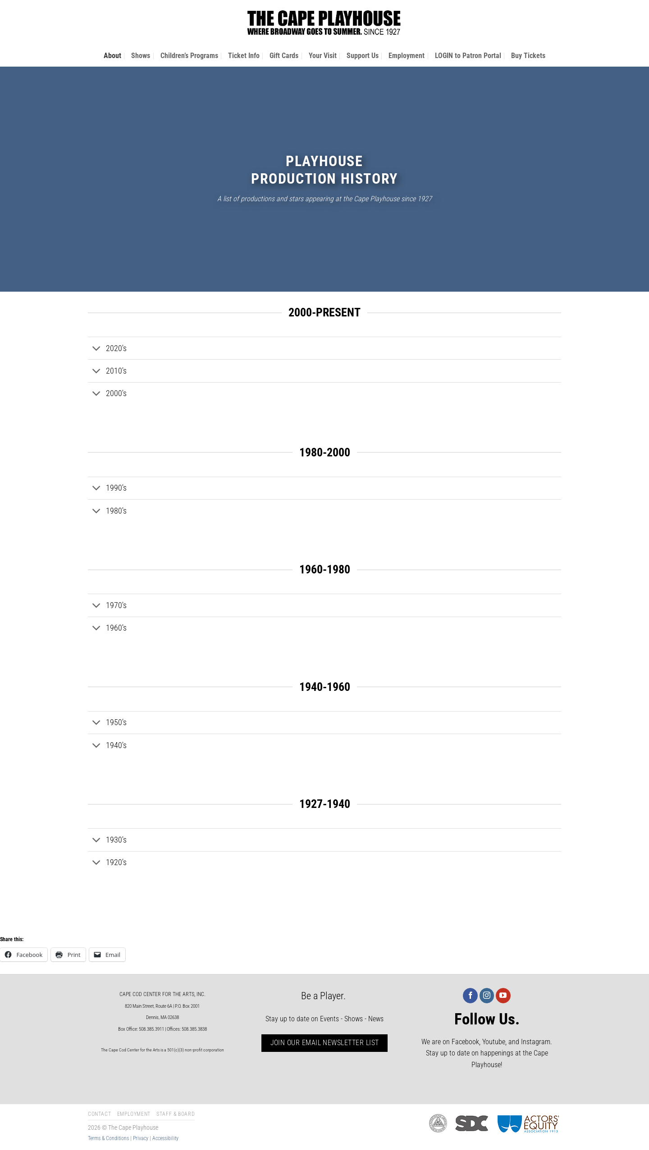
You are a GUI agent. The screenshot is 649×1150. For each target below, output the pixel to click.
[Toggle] (96, 349)
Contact (99, 1114)
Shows (140, 55)
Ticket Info (244, 55)
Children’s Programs (189, 55)
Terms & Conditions (108, 1138)
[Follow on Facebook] (470, 995)
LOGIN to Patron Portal (468, 55)
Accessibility (165, 1138)
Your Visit (323, 55)
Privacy (140, 1138)
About (112, 55)
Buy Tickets (528, 55)
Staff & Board (175, 1114)
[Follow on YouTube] (503, 995)
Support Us (363, 55)
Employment (406, 55)
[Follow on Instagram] (487, 995)
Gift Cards (284, 55)
